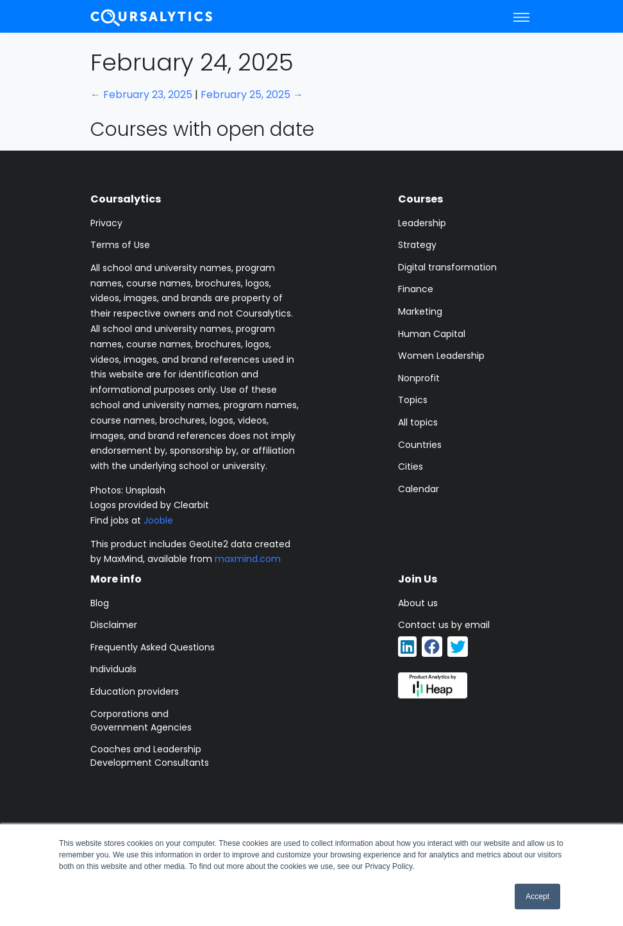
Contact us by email (444, 624)
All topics (418, 422)
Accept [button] (537, 896)
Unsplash (145, 490)
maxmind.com (248, 558)
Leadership (422, 223)
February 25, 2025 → (252, 94)
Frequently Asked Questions (152, 647)
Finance (415, 289)
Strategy (417, 244)
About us (418, 603)
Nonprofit (419, 378)
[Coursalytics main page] (152, 16)
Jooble (158, 520)
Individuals (113, 669)
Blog (99, 603)
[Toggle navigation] (521, 16)
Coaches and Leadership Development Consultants (149, 756)
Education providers (134, 691)
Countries (420, 444)
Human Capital (431, 333)
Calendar (418, 489)
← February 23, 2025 (141, 94)
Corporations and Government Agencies (141, 720)
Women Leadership (441, 355)
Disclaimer (113, 624)
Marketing (420, 311)
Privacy (106, 223)
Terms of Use (120, 244)
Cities (410, 466)
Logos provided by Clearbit (149, 505)
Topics (413, 399)
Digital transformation (447, 267)
